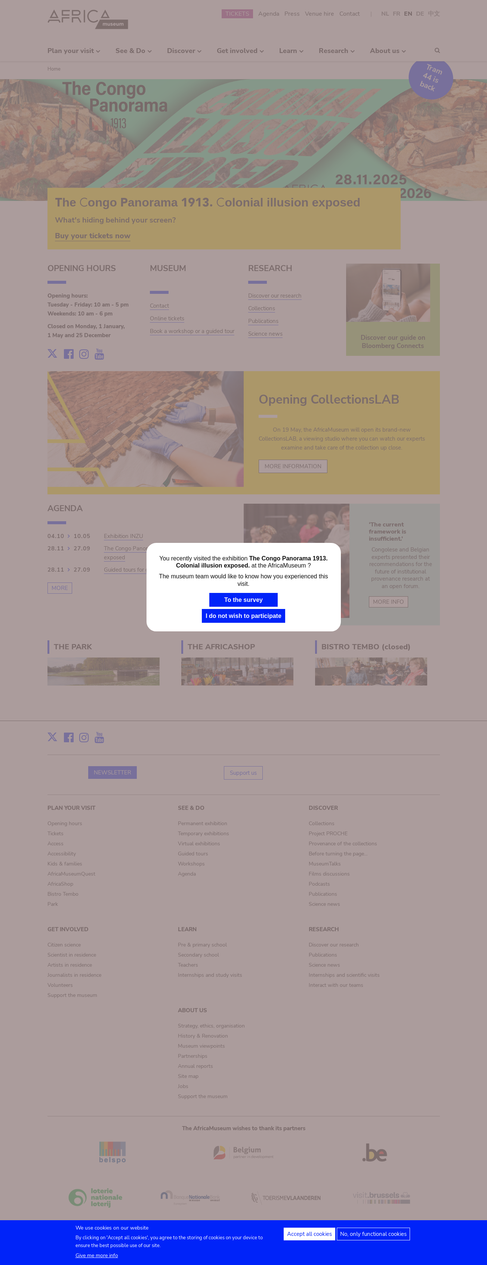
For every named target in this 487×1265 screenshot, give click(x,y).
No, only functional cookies (373, 1237)
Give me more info (96, 1259)
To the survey (243, 600)
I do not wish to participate (243, 616)
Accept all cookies (309, 1237)
